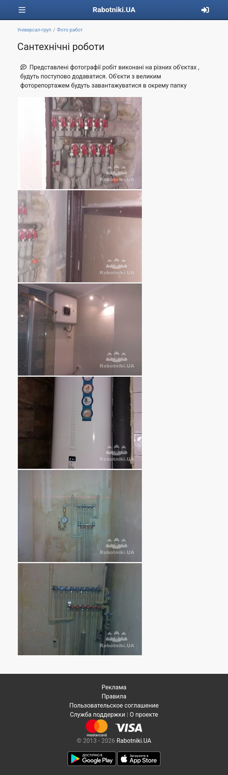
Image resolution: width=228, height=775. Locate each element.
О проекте (144, 714)
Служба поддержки (97, 714)
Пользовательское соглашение (114, 705)
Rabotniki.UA (114, 9)
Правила (114, 696)
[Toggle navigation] (22, 10)
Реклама (114, 687)
